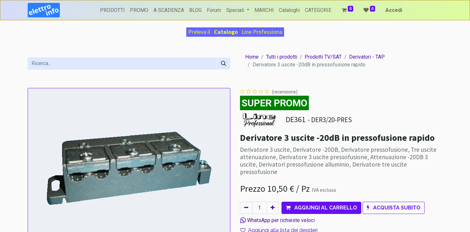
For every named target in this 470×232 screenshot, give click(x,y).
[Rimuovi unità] (246, 208)
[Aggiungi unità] (272, 208)
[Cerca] (223, 63)
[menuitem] (112, 10)
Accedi (393, 10)
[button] (321, 208)
